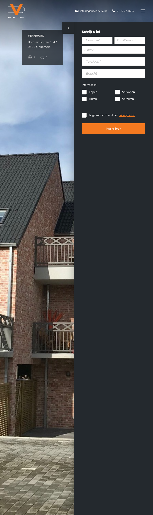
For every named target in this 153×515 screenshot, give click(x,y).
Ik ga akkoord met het (112, 115)
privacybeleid (126, 115)
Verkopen (128, 92)
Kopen (93, 92)
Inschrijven (113, 129)
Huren (93, 99)
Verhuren (128, 99)
